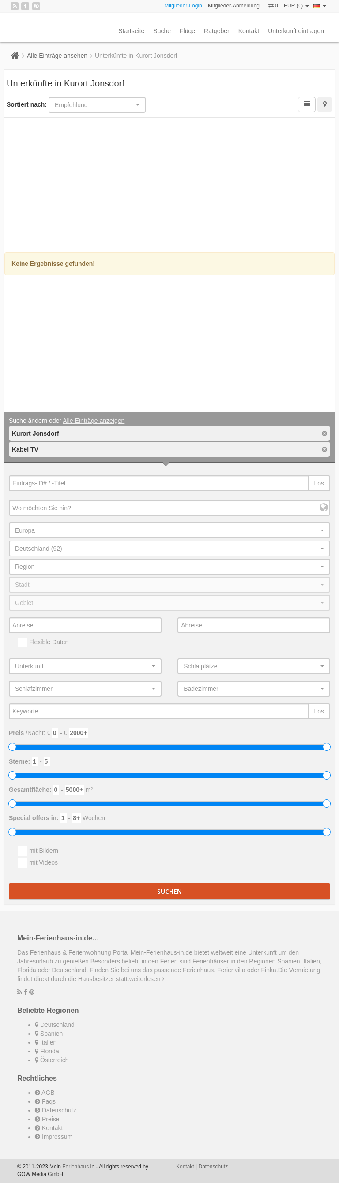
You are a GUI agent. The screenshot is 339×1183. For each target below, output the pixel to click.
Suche (162, 30)
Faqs (45, 1101)
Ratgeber (217, 30)
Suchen (169, 891)
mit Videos (38, 863)
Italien (45, 1042)
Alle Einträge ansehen (57, 55)
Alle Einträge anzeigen (93, 420)
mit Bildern (38, 851)
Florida (47, 1051)
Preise (47, 1119)
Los (319, 483)
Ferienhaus (75, 1167)
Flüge (187, 30)
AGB (45, 1092)
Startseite (131, 30)
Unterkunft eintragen (296, 30)
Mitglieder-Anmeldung (234, 6)
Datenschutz (55, 1110)
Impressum (53, 1136)
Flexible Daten (43, 642)
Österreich (51, 1060)
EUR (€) (296, 6)
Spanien (49, 1033)
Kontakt (248, 30)
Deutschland (55, 1024)
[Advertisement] (169, 186)
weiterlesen (147, 978)
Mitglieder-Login (183, 6)
